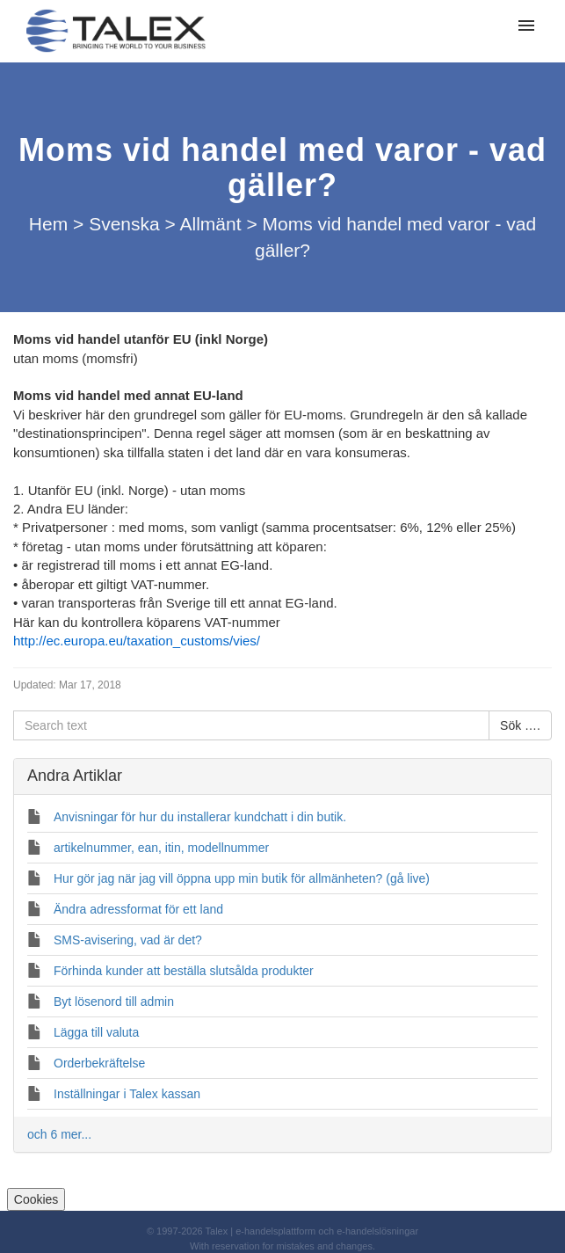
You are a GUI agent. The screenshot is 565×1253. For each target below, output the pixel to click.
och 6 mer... (59, 1134)
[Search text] (251, 725)
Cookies (36, 1199)
